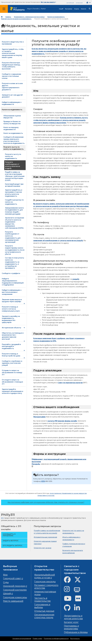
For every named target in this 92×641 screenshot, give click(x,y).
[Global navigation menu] (4, 9)
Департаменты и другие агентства (73, 617)
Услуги (61, 9)
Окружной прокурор (14, 585)
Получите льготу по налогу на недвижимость (16, 19)
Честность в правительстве (42, 599)
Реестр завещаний (13, 600)
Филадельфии (39, 417)
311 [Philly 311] (2, 518)
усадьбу (75, 279)
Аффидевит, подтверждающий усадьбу (49, 459)
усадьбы (36, 464)
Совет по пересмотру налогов (70, 383)
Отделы (76, 9)
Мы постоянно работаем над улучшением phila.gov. (46, 502)
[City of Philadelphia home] (18, 9)
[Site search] (89, 8)
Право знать (37, 638)
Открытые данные (44, 610)
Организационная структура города (44, 616)
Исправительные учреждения (45, 537)
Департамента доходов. (46, 495)
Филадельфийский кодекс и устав (44, 576)
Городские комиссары (15, 597)
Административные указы (45, 593)
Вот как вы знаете (48, 2)
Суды (6, 582)
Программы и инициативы (71, 627)
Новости (83, 9)
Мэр (5, 574)
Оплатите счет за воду (42, 548)
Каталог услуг (71, 622)
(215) (43, 481)
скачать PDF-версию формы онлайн (62, 421)
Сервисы (8, 17)
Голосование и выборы (42, 606)
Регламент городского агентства (46, 586)
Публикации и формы (76, 632)
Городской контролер (15, 589)
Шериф (7, 593)
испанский (79, 2)
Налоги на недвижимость (56, 17)
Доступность (75, 638)
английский (70, 2)
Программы (68, 9)
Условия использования (21, 638)
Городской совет (12, 578)
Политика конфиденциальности (56, 638)
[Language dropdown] (89, 2)
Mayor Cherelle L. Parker (36, 9)
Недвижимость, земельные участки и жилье (29, 17)
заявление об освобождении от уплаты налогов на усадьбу (58, 240)
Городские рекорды (45, 581)
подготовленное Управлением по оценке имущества (68, 493)
